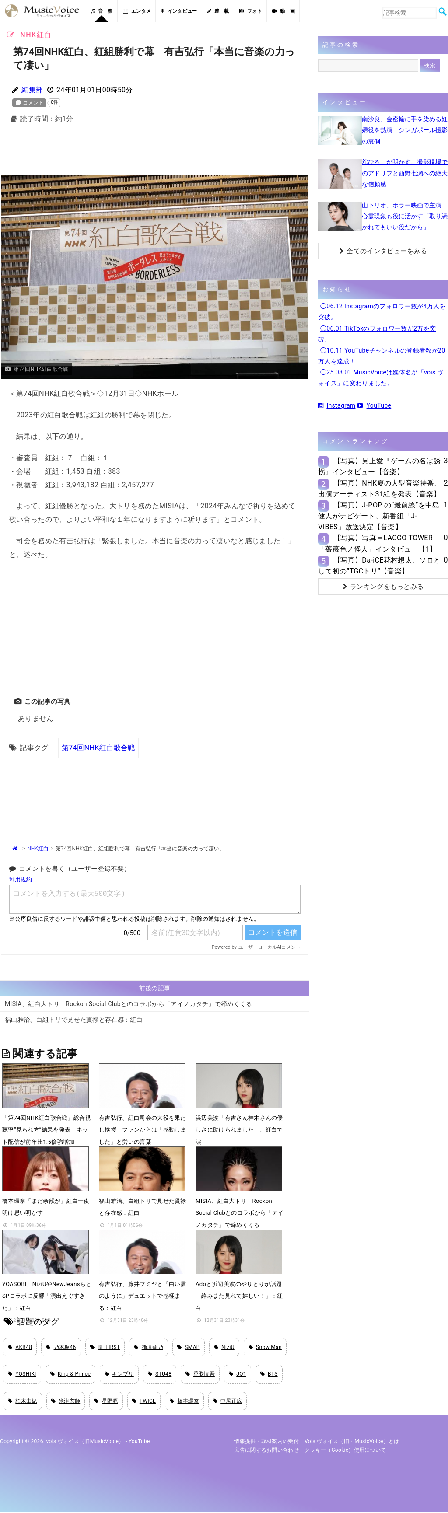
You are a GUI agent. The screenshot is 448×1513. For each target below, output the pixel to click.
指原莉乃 (148, 1347)
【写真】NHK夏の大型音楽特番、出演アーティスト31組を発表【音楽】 (379, 488)
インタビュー (179, 11)
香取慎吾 (200, 1375)
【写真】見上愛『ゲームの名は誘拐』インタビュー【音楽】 (379, 466)
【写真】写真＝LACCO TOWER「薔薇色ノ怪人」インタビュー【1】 (377, 543)
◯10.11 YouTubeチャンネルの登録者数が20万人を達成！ (381, 356)
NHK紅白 (38, 849)
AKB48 (20, 1347)
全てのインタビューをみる (383, 251)
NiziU (224, 1347)
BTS (269, 1375)
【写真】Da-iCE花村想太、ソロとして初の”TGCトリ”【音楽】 (379, 565)
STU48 (160, 1375)
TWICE (144, 1402)
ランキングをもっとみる (383, 587)
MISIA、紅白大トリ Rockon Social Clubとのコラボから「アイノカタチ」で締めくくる (128, 1003)
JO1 (237, 1375)
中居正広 (227, 1402)
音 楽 (101, 11)
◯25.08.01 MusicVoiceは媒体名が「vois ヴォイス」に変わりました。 (381, 378)
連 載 (218, 11)
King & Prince (70, 1375)
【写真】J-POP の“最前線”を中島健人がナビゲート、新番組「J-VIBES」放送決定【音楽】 (379, 516)
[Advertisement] (154, 151)
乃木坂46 (61, 1347)
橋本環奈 (184, 1402)
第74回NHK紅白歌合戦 (98, 747)
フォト (250, 11)
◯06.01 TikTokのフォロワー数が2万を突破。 (377, 334)
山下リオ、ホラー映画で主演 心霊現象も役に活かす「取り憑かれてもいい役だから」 (405, 216)
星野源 (106, 1402)
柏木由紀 (22, 1402)
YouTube (374, 405)
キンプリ (119, 1375)
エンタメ (137, 11)
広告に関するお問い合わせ (266, 1451)
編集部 (32, 90)
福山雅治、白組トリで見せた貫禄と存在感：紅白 (74, 1019)
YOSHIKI (22, 1375)
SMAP (188, 1347)
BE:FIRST (105, 1347)
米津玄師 (65, 1402)
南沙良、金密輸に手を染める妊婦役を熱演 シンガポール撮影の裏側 (405, 129)
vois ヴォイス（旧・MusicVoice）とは (351, 1443)
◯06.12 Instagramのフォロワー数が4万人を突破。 (382, 312)
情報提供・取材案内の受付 (266, 1443)
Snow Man (265, 1347)
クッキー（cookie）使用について (345, 1451)
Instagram (336, 405)
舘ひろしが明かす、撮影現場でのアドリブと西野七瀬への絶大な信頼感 (405, 172)
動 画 (283, 11)
